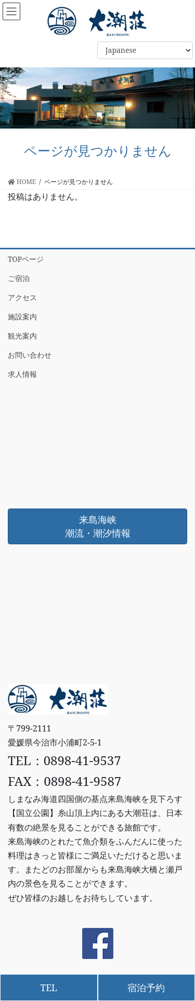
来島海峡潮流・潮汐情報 (98, 526)
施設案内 (22, 316)
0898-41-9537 (82, 760)
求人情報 (22, 374)
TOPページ (26, 259)
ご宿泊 (19, 278)
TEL (48, 987)
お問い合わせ (29, 355)
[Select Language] (145, 50)
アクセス (22, 297)
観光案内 (22, 336)
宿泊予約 (146, 987)
